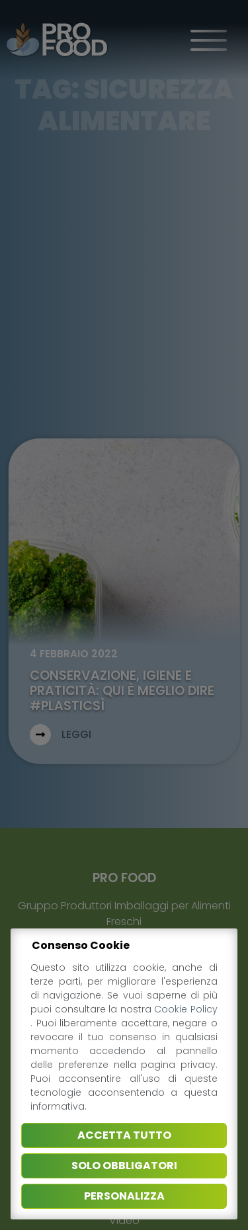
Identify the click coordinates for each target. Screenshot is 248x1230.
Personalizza (124, 1196)
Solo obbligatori (124, 1165)
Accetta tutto (124, 1135)
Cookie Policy (186, 1009)
